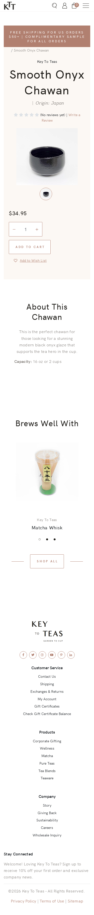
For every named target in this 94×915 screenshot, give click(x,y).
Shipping (47, 683)
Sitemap (75, 900)
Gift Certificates (47, 706)
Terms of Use (52, 900)
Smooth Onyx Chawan (31, 50)
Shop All (47, 561)
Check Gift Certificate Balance (47, 713)
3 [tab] (54, 539)
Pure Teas (47, 763)
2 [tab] (47, 539)
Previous (11, 485)
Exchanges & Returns (47, 691)
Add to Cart (30, 247)
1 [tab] (39, 539)
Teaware (47, 777)
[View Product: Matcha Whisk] (47, 471)
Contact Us (47, 676)
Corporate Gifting (47, 740)
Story (47, 805)
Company (47, 796)
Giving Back (47, 812)
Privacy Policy (23, 900)
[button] (86, 6)
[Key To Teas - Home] (16, 5)
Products (47, 732)
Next (82, 485)
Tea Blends (47, 770)
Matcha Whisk (47, 527)
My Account (47, 698)
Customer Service (47, 667)
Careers (47, 827)
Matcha (47, 755)
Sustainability (47, 819)
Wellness (47, 748)
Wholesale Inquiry (47, 834)
